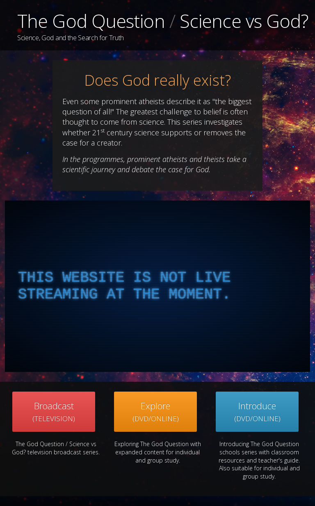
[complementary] (157, 286)
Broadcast (53, 411)
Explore (155, 411)
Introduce (257, 411)
